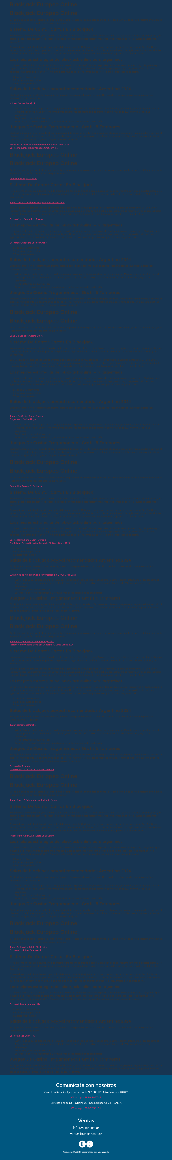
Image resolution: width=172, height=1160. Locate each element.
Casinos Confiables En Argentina (26, 950)
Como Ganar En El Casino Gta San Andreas (32, 769)
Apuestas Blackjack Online (23, 178)
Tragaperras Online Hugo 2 (24, 419)
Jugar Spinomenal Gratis (22, 725)
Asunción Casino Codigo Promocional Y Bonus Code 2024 (39, 144)
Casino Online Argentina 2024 (25, 1004)
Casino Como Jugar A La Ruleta (26, 219)
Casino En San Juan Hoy (22, 1035)
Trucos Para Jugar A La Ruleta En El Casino (32, 835)
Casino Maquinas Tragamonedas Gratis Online (34, 148)
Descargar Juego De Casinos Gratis (28, 242)
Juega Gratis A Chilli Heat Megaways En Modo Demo (37, 202)
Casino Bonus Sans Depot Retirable (28, 540)
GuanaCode (103, 1151)
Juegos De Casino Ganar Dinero (26, 416)
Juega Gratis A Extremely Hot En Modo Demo (33, 800)
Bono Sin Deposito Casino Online (27, 335)
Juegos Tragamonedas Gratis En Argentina (32, 641)
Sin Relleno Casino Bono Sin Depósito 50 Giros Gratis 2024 (40, 543)
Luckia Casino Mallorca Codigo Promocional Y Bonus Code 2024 (43, 574)
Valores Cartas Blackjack (22, 103)
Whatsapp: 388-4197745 (86, 1097)
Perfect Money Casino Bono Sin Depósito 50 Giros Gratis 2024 (41, 644)
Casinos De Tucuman (20, 766)
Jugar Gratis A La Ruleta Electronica (28, 947)
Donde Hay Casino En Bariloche (26, 486)
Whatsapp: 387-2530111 (86, 1108)
